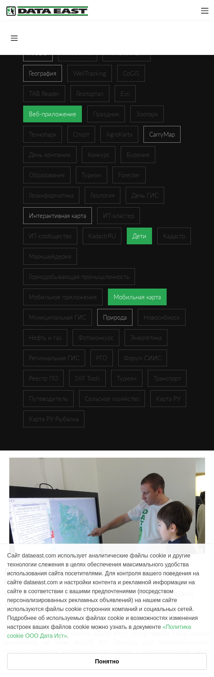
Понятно (107, 661)
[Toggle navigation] (204, 10)
